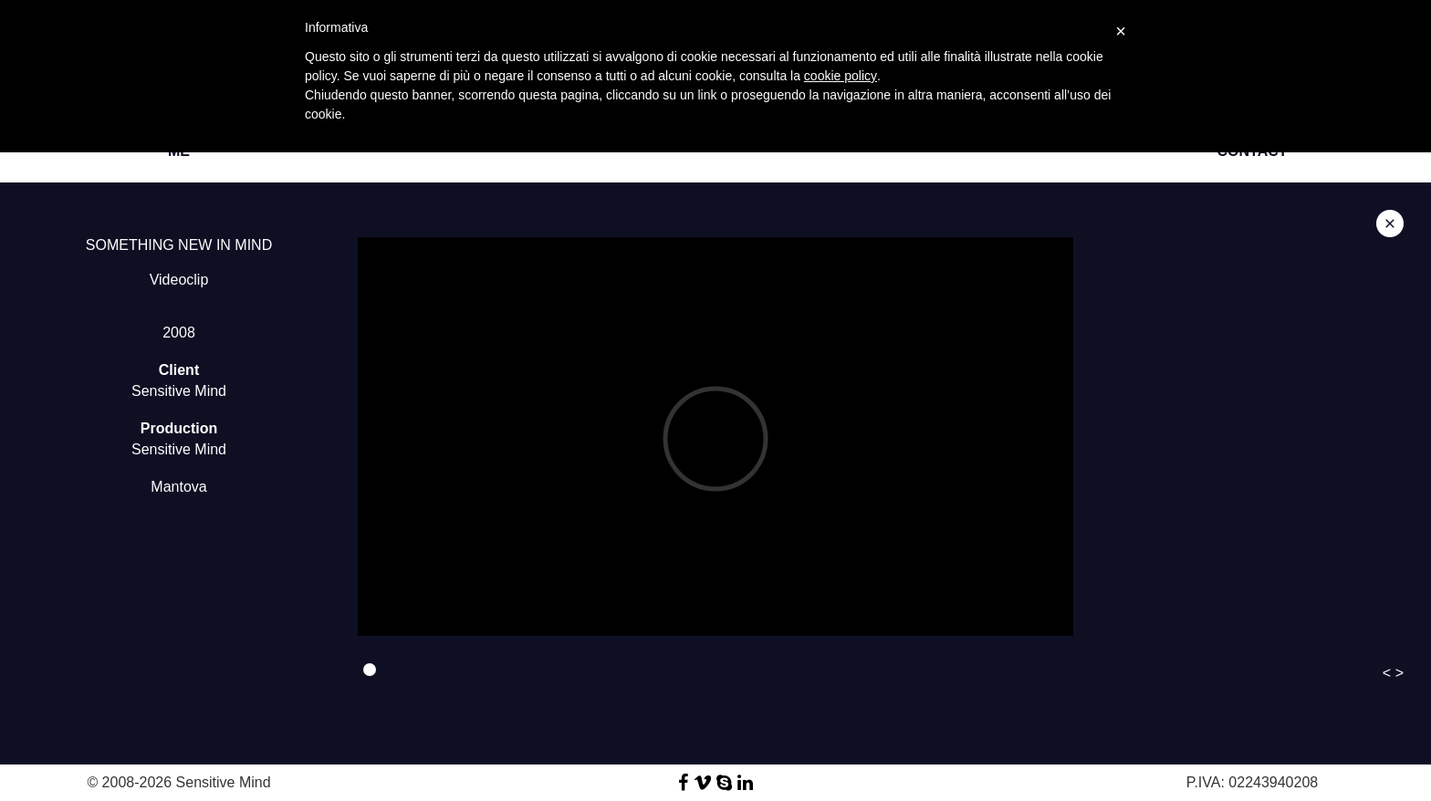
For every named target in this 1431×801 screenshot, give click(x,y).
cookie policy (840, 75)
